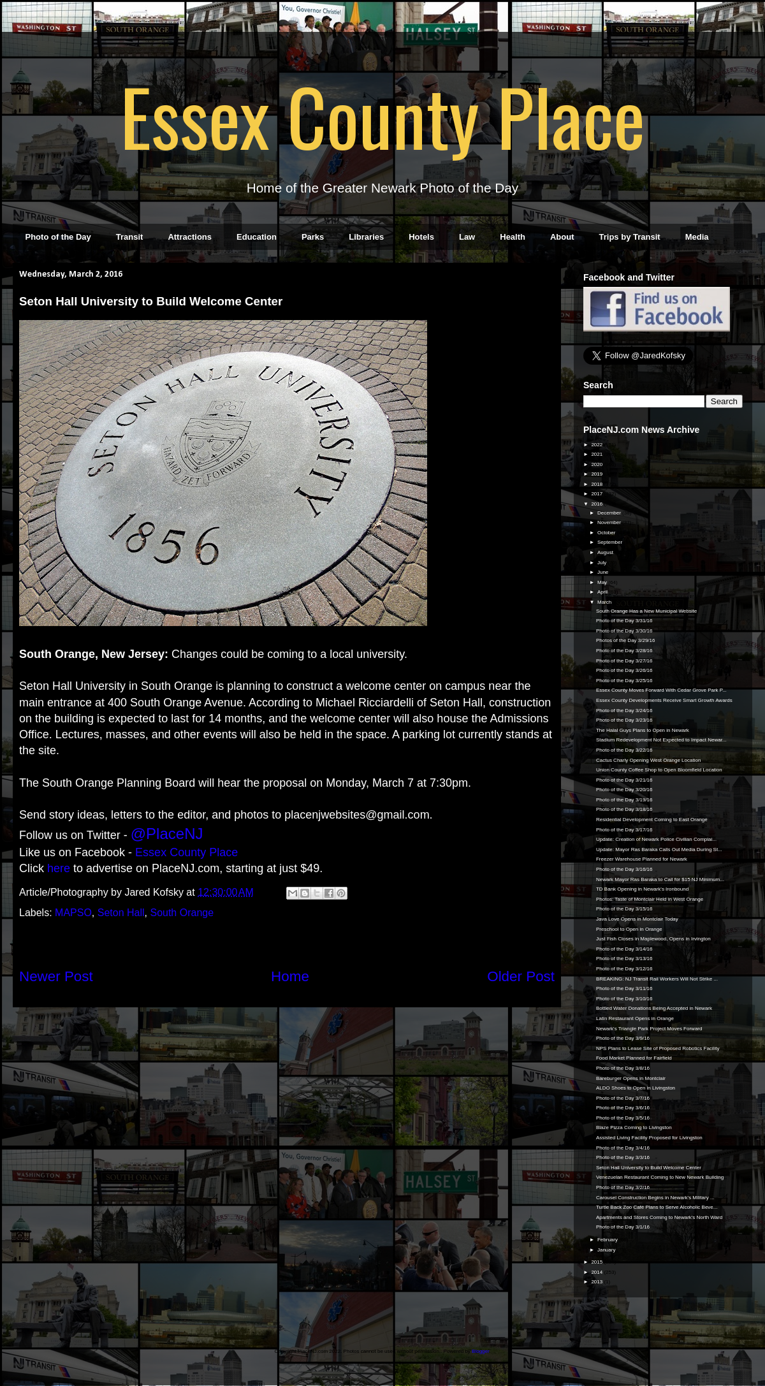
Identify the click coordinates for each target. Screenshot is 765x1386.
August (606, 552)
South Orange (182, 912)
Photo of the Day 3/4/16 (623, 1148)
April (603, 592)
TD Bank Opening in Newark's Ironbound (642, 889)
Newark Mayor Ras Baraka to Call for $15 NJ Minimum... (660, 879)
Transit (129, 237)
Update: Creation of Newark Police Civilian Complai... (656, 839)
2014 (597, 1272)
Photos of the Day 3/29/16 (625, 640)
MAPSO (73, 912)
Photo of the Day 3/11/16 (624, 988)
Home (290, 976)
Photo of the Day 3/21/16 (624, 780)
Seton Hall (121, 912)
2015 (597, 1262)
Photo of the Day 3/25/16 (624, 680)
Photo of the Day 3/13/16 (624, 958)
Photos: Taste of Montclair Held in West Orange (649, 899)
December (609, 513)
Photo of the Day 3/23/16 (624, 720)
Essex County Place (382, 115)
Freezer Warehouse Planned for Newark (641, 859)
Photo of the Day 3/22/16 (624, 750)
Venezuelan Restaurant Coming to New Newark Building (660, 1177)
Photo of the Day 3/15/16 (624, 909)
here (58, 868)
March (605, 602)
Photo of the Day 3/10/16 (624, 999)
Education (257, 237)
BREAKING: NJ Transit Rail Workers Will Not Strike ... (657, 979)
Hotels (421, 237)
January (607, 1250)
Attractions (190, 237)
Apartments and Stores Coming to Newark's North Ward (659, 1217)
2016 (597, 504)
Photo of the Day (58, 237)
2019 (597, 474)
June (603, 572)
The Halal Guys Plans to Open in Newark (642, 730)
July (602, 562)
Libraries (366, 237)
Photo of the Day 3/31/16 (624, 621)
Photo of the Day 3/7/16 (623, 1098)
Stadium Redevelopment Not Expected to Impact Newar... (661, 740)
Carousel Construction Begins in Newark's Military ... (655, 1197)
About (562, 237)
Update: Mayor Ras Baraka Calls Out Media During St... (659, 849)
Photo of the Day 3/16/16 (624, 869)
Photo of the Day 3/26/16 (624, 670)
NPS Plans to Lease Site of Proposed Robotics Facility (657, 1048)
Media (697, 237)
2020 (597, 464)
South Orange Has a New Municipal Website (646, 611)
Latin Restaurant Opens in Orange (635, 1018)
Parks (313, 237)
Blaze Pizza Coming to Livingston (634, 1127)
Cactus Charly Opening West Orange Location (648, 760)
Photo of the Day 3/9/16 (623, 1038)
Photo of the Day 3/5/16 (623, 1118)
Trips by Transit (629, 237)
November (609, 522)
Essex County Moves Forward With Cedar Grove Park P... (661, 690)
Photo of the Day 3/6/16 (623, 1108)
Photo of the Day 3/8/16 (623, 1068)
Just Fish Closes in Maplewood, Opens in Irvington (653, 939)
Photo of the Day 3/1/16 (623, 1227)
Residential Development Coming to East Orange (652, 819)
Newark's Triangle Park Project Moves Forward (649, 1029)
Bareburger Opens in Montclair (631, 1078)
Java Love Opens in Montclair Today (637, 919)
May (602, 582)
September (610, 542)
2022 (597, 445)
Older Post (521, 976)
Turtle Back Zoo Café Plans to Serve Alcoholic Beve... (656, 1207)
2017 (597, 494)
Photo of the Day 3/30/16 (624, 631)
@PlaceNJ (167, 833)
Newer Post (56, 976)
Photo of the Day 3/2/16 (623, 1187)
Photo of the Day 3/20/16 (624, 789)
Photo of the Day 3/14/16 (624, 949)
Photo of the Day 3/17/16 (624, 830)
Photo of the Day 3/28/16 (624, 650)
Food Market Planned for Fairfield (634, 1058)
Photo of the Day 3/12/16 (624, 969)
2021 (597, 454)
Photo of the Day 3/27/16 (624, 661)
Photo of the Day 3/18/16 (624, 809)
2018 (597, 484)
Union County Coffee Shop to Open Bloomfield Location (659, 770)
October (607, 533)
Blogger (480, 1351)
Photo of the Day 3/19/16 (624, 800)
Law (467, 237)
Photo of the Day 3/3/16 (623, 1157)
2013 (597, 1282)
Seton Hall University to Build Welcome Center (648, 1168)
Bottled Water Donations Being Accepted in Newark (654, 1008)
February (608, 1240)
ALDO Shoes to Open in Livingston (635, 1088)
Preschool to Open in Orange (629, 929)
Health (512, 237)
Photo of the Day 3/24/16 (624, 710)
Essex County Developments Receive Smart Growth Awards (664, 700)
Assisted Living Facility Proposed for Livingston (649, 1138)
